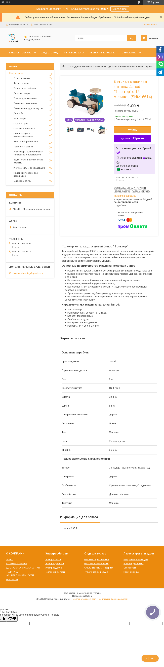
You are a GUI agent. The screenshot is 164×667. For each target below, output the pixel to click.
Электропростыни (54, 563)
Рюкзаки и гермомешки (96, 563)
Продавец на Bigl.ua (82, 596)
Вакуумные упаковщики (136, 559)
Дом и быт (19, 113)
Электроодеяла (53, 567)
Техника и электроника (25, 103)
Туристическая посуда (96, 572)
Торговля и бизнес (23, 146)
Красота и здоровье (24, 128)
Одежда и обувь (22, 181)
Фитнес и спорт (22, 83)
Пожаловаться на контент (84, 599)
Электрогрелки (53, 559)
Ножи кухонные (131, 572)
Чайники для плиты (133, 563)
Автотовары (20, 118)
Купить (132, 129)
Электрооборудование (26, 141)
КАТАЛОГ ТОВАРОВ (20, 52)
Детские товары (22, 93)
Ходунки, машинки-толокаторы (88, 66)
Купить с (132, 138)
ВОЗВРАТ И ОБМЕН (16, 563)
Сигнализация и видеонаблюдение (23, 135)
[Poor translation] (12, 619)
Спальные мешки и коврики (98, 567)
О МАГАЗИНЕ (128, 52)
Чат (150, 658)
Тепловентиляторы (55, 572)
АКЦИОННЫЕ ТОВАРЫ (102, 52)
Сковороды (130, 567)
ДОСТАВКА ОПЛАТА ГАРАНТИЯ (23, 567)
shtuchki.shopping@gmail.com (27, 273)
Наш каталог (16, 73)
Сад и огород (21, 123)
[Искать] (131, 38)
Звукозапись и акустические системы (28, 161)
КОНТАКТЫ (12, 579)
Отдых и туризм (22, 78)
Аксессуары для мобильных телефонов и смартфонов (28, 153)
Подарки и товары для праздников (26, 174)
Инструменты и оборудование (29, 168)
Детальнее (120, 9)
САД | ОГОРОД (49, 52)
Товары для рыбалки (25, 88)
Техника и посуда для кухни (28, 108)
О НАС (9, 559)
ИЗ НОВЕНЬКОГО (74, 52)
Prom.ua (97, 593)
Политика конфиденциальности (113, 599)
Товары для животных (25, 98)
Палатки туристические (96, 559)
